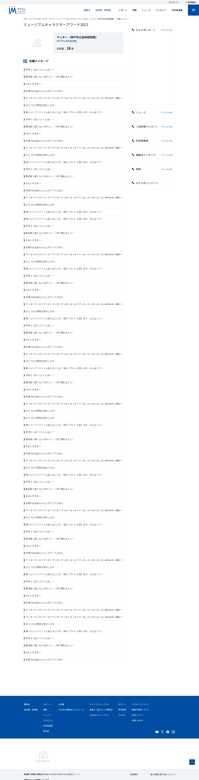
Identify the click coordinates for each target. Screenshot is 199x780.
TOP (25, 19)
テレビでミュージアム (99, 704)
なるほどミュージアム (99, 715)
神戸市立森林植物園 (67, 41)
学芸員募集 (177, 10)
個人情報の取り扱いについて (163, 774)
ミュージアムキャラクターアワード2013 (73, 19)
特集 (134, 10)
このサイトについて (140, 704)
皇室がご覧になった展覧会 (101, 709)
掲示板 (46, 731)
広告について (137, 715)
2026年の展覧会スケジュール (71, 709)
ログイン (122, 704)
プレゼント (161, 10)
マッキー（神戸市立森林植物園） (102, 19)
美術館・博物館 (103, 10)
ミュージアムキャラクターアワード (42, 19)
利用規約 (134, 774)
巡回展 (61, 704)
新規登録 (122, 709)
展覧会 (87, 10)
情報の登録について (140, 709)
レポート (123, 10)
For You (121, 715)
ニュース (146, 10)
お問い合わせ (137, 720)
